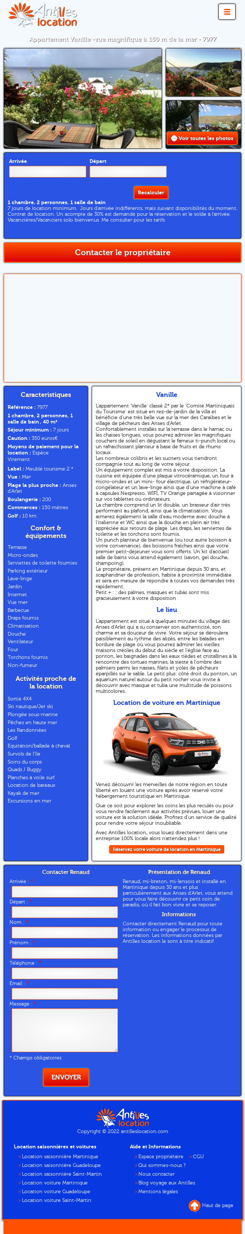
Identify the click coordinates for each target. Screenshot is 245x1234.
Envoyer (66, 1077)
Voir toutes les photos (202, 138)
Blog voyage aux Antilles (166, 1183)
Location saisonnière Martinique (60, 1157)
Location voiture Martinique (55, 1183)
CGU (198, 1157)
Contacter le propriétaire (122, 252)
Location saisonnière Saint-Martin (62, 1174)
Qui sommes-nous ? (162, 1165)
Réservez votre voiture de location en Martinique (167, 849)
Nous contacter (156, 1174)
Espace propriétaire (160, 1157)
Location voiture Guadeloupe (56, 1192)
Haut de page (211, 1206)
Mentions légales (158, 1192)
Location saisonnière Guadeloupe (61, 1165)
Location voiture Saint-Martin (56, 1200)
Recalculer (151, 193)
